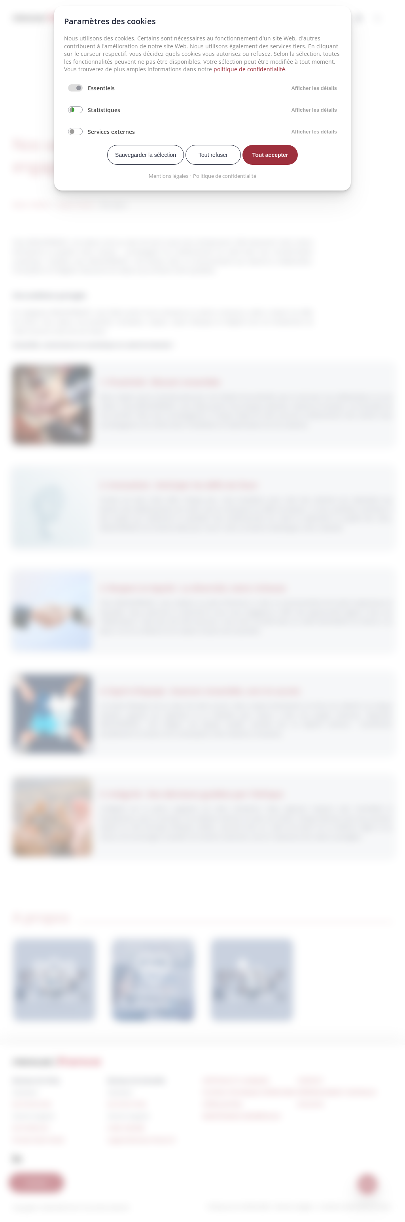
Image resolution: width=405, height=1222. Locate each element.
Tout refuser (213, 155)
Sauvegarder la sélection (145, 155)
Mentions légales (168, 175)
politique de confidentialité (249, 69)
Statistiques (104, 110)
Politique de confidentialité (224, 175)
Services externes (111, 131)
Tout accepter (270, 155)
